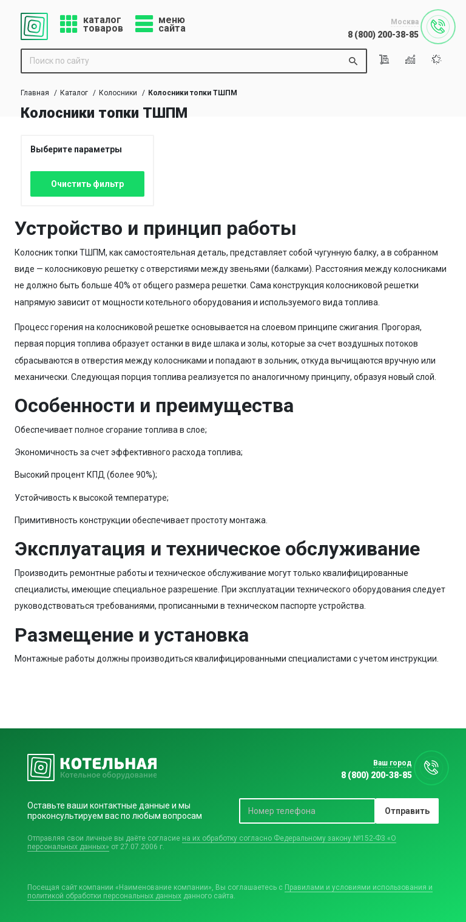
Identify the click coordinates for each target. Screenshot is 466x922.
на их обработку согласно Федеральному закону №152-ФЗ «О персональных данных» (211, 842)
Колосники (118, 93)
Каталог (74, 93)
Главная (35, 93)
